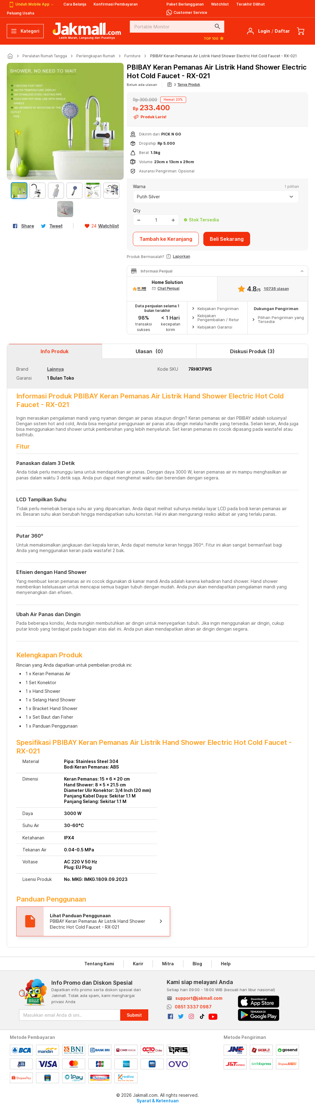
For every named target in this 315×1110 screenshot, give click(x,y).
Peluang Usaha (20, 13)
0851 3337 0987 (193, 1006)
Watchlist (220, 4)
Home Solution (167, 282)
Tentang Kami (99, 963)
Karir (138, 963)
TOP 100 (214, 38)
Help (226, 963)
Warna (139, 186)
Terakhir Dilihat (250, 4)
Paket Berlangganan (185, 4)
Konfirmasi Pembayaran (116, 4)
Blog (197, 963)
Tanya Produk (188, 85)
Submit (134, 1015)
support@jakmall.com (198, 998)
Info (55, 351)
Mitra (168, 963)
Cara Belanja (74, 4)
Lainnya (55, 369)
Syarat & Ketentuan (158, 1100)
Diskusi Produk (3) (252, 351)
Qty (137, 210)
